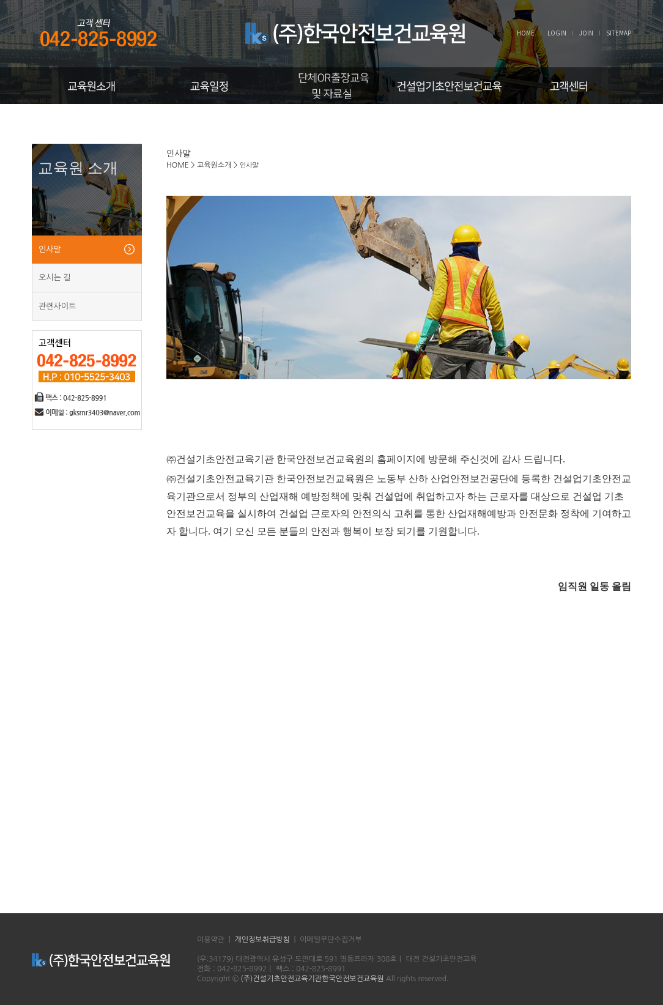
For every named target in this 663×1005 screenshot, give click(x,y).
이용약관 (210, 939)
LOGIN (556, 32)
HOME (526, 32)
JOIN (586, 32)
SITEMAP (618, 32)
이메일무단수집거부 (331, 939)
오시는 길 (55, 277)
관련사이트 (57, 306)
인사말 (50, 249)
